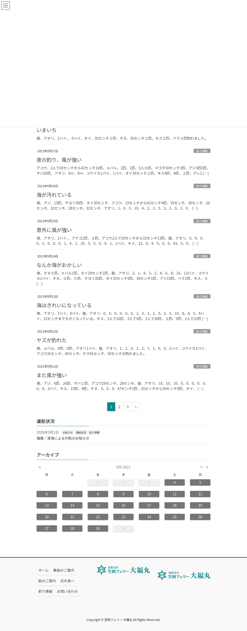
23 (123, 516)
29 (98, 528)
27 (47, 528)
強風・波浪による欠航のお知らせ (63, 438)
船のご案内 (47, 580)
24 (149, 516)
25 (175, 516)
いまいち (47, 130)
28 (72, 528)
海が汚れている (54, 194)
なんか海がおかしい (59, 264)
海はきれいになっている (64, 305)
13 (47, 505)
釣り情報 (202, 151)
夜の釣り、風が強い (59, 159)
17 (149, 505)
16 (123, 505)
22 (98, 516)
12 (200, 493)
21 (72, 516)
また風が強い (52, 375)
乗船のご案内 (63, 570)
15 (98, 505)
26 (200, 516)
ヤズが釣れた (52, 340)
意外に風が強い (54, 229)
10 (149, 493)
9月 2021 (123, 466)
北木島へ (67, 580)
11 (175, 493)
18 (175, 505)
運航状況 (81, 432)
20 (47, 516)
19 (200, 505)
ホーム (43, 570)
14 (72, 505)
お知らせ (68, 432)
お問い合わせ (67, 591)
